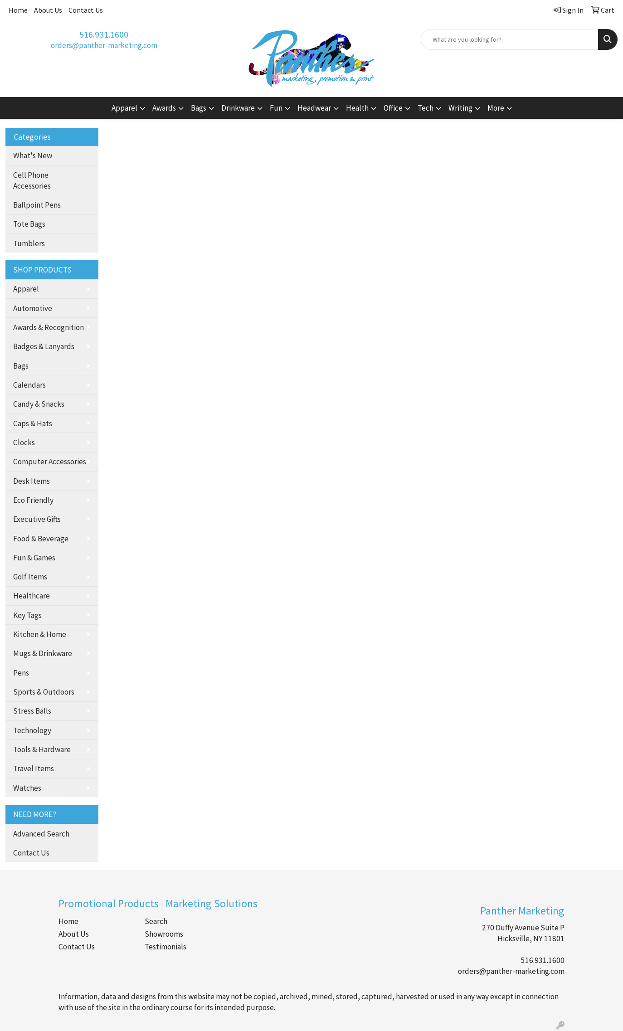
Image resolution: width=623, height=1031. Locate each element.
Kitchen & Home (39, 634)
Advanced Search (41, 834)
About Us (48, 10)
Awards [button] (164, 108)
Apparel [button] (124, 108)
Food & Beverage (40, 539)
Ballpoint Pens (37, 205)
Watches (27, 788)
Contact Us (85, 10)
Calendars (29, 385)
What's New (32, 155)
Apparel (26, 289)
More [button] (495, 108)
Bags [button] (198, 108)
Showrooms (164, 934)
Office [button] (393, 108)
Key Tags (27, 615)
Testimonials (165, 947)
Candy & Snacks (38, 404)
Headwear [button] (314, 108)
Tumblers (29, 243)
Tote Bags (29, 224)
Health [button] (357, 108)
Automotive (32, 308)
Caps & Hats (32, 423)
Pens (21, 673)
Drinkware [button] (238, 108)
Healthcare (31, 596)
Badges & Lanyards (43, 346)
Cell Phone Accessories (32, 180)
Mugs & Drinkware (42, 653)
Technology (32, 730)
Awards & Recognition (48, 327)
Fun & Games (34, 558)
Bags (21, 366)
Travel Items (33, 768)
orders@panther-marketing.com (104, 45)
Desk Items (31, 481)
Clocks (24, 442)
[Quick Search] (510, 39)
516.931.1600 (103, 34)
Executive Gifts (37, 519)
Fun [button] (276, 108)
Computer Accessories (49, 462)
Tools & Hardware (42, 749)
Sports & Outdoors (43, 692)
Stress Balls (32, 711)
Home (18, 10)
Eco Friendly (33, 500)
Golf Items (30, 577)
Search (156, 921)
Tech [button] (425, 108)
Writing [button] (460, 108)
